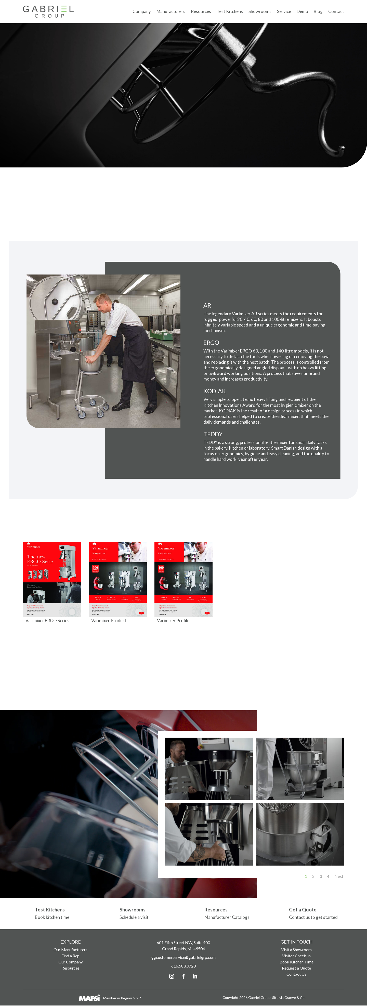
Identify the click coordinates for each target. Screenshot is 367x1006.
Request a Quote (296, 968)
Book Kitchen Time (296, 962)
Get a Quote (303, 910)
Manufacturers (170, 11)
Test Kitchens (230, 11)
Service (284, 11)
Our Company (70, 962)
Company (142, 11)
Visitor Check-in (296, 956)
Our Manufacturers (70, 950)
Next (338, 876)
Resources (201, 11)
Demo (302, 11)
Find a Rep (70, 956)
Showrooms (259, 11)
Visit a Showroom (296, 950)
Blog (318, 11)
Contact (336, 11)
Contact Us (296, 974)
